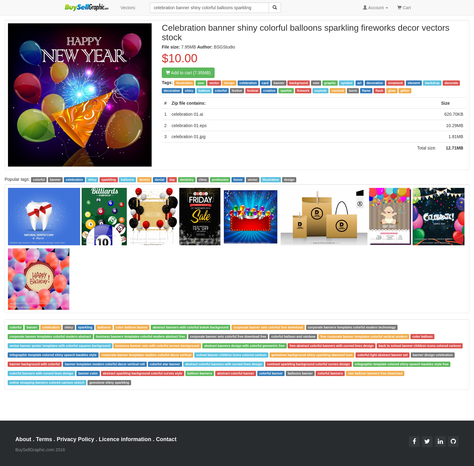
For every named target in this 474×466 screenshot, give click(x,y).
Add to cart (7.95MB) (188, 72)
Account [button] (375, 7)
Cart (404, 7)
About (23, 439)
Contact (166, 439)
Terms (44, 439)
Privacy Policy (75, 439)
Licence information (125, 439)
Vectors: (128, 7)
